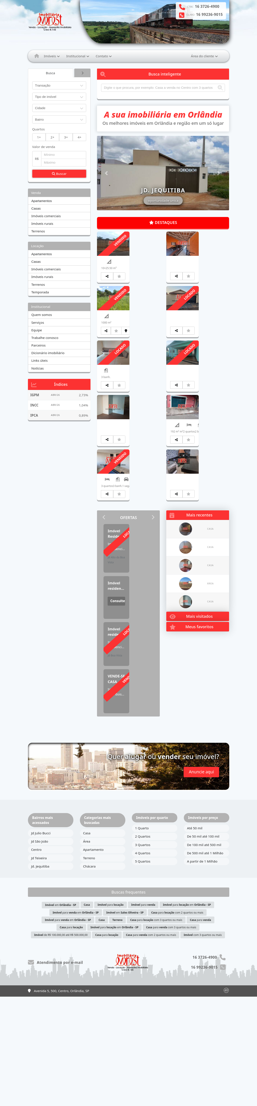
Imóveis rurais (42, 223)
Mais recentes (191, 630)
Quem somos (41, 314)
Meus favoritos (191, 741)
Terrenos (38, 231)
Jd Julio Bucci (41, 942)
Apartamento (93, 959)
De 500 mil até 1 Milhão (205, 962)
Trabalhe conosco (44, 337)
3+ (66, 137)
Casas (36, 208)
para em (187, 1014)
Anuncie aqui (201, 881)
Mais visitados (191, 731)
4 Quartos (142, 962)
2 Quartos (142, 946)
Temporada (40, 292)
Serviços (37, 322)
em (60, 1014)
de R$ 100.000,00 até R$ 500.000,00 (60, 1044)
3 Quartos (142, 954)
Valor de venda (43, 147)
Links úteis (39, 360)
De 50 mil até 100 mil (203, 946)
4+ (79, 137)
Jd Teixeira (39, 967)
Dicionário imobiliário (48, 353)
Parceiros (38, 345)
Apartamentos (41, 201)
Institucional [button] (75, 56)
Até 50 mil (194, 937)
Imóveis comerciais (46, 216)
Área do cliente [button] (202, 56)
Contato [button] (102, 56)
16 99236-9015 (209, 14)
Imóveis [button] (50, 56)
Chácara (89, 975)
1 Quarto (142, 937)
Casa (87, 942)
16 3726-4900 (207, 6)
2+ (52, 137)
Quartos (38, 129)
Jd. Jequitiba (40, 975)
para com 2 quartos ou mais (177, 1022)
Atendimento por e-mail (55, 1071)
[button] (107, 173)
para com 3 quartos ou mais (156, 1029)
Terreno (89, 967)
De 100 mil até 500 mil (204, 954)
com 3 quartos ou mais (203, 1044)
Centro (36, 959)
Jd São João (39, 950)
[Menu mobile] (36, 56)
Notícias (37, 368)
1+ (39, 137)
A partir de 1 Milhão (202, 970)
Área (86, 950)
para (111, 1014)
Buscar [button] (59, 173)
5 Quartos (142, 970)
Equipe (36, 330)
